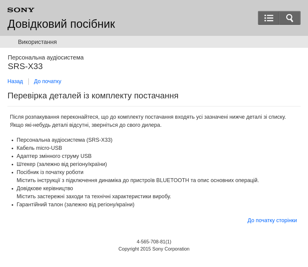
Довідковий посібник (61, 24)
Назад (15, 81)
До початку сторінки (272, 220)
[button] (289, 18)
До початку (47, 81)
